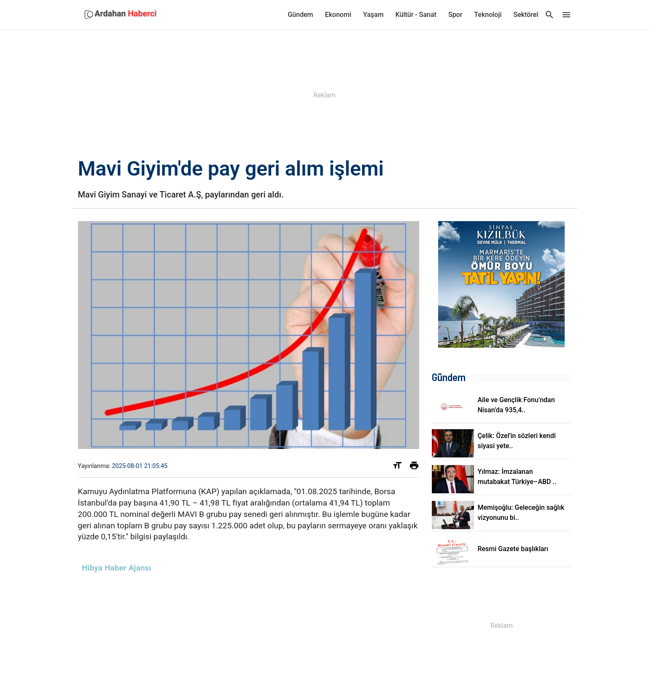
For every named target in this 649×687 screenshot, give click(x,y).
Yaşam (373, 15)
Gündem (300, 15)
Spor (455, 15)
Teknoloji (487, 15)
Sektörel (526, 15)
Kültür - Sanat (416, 15)
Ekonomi (338, 15)
